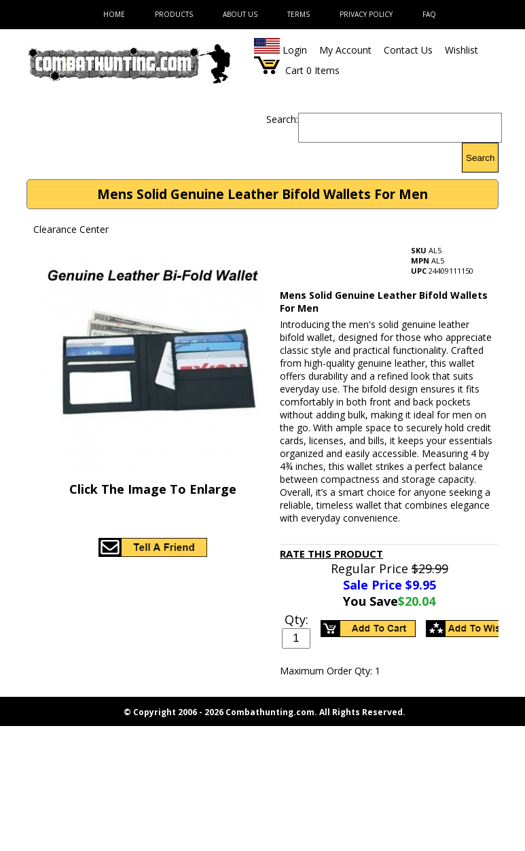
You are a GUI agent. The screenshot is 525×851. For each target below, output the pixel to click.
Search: (282, 119)
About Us (240, 14)
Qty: (296, 619)
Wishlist (461, 49)
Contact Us (408, 49)
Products (174, 14)
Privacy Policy (366, 14)
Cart (294, 70)
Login (295, 49)
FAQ (429, 14)
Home (114, 14)
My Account (345, 49)
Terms (298, 14)
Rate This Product (331, 553)
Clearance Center (71, 229)
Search (480, 158)
